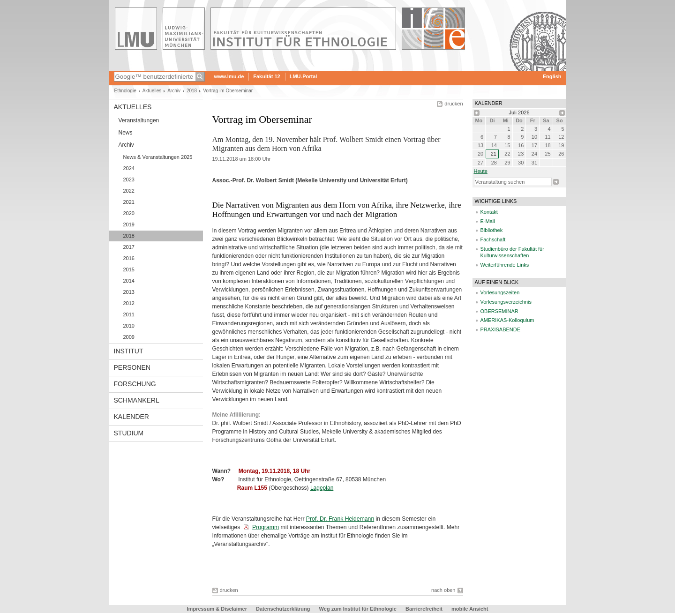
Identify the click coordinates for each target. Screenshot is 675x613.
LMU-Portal (303, 76)
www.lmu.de (229, 76)
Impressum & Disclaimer (217, 609)
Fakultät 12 (266, 76)
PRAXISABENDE (500, 329)
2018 (192, 90)
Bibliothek (491, 230)
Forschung (135, 384)
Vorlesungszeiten (500, 292)
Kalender (131, 416)
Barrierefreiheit (424, 609)
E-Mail (487, 221)
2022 (129, 191)
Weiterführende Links (504, 265)
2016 (129, 258)
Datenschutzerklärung (283, 609)
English (552, 76)
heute (481, 171)
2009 (129, 337)
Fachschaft (493, 239)
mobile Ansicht (469, 609)
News (126, 132)
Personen (132, 367)
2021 (129, 202)
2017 (129, 247)
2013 (129, 292)
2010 (129, 326)
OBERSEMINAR (499, 311)
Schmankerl (136, 400)
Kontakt (489, 212)
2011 (129, 314)
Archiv (173, 90)
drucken (453, 103)
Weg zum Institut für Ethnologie (358, 609)
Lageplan (321, 488)
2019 (129, 224)
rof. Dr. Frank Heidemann (342, 519)
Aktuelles (152, 90)
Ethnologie (125, 90)
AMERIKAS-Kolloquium (507, 320)
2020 (129, 213)
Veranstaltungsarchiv (240, 544)
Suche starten (556, 182)
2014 (129, 281)
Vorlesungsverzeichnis (506, 302)
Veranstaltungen (139, 120)
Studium (129, 433)
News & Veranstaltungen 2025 (158, 157)
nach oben (443, 590)
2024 (129, 168)
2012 (129, 303)
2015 (129, 269)
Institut (128, 351)
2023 (129, 179)
